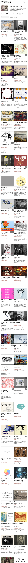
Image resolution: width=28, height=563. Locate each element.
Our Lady (16, 100)
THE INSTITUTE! (18, 235)
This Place (17, 255)
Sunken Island (4, 232)
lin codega (16, 526)
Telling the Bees (18, 187)
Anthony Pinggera (18, 503)
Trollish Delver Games (6, 168)
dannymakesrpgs (4, 33)
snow (2, 461)
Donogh (16, 78)
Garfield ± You (4, 31)
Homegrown (17, 458)
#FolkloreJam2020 (14, 10)
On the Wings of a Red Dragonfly (5, 256)
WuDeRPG (3, 233)
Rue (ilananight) (17, 390)
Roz (1, 393)
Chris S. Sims (4, 146)
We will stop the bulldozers (18, 524)
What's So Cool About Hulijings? (5, 55)
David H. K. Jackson (5, 526)
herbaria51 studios (18, 34)
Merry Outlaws (5, 167)
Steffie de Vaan (17, 301)
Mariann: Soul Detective (4, 323)
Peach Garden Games (6, 212)
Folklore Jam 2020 (16, 6)
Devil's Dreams (18, 77)
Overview (3, 13)
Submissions (9, 13)
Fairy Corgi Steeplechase (18, 55)
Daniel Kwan (17, 170)
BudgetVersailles (4, 101)
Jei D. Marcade (17, 459)
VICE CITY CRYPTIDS (6, 299)
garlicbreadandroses (18, 367)
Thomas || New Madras (6, 124)
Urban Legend (4, 187)
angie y (2, 301)
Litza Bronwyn (19, 9)
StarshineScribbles (5, 279)
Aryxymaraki (17, 279)
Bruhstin (3, 482)
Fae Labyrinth (4, 100)
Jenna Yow (16, 415)
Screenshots (25, 13)
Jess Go (16, 101)
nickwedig (3, 189)
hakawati (16, 413)
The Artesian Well (19, 366)
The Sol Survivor (18, 122)
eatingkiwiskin (4, 504)
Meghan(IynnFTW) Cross (20, 189)
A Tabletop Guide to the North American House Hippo (7, 415)
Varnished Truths (18, 58)
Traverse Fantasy (4, 369)
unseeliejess (12, 9)
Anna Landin (3, 347)
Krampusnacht (18, 501)
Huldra (16, 436)
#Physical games (4, 34)
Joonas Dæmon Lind (19, 482)
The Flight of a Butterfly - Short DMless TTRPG (7, 502)
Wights (16, 299)
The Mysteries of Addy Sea (18, 31)
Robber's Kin (17, 143)
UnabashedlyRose (5, 417)
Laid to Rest (17, 389)
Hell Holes (17, 277)
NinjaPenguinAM (4, 258)
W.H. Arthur (17, 8)
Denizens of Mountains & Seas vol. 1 (20, 167)
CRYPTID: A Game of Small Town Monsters (20, 232)
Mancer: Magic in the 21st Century (19, 479)
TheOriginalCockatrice (19, 549)
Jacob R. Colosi (4, 438)
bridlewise (3, 80)
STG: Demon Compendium (4, 366)
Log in (24, 1)
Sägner (2, 345)
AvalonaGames (17, 438)
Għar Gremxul (17, 324)
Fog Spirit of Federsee (17, 346)
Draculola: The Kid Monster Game (6, 143)
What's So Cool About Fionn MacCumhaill (5, 390)
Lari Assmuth (24, 8)
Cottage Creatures (6, 436)
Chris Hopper (17, 257)
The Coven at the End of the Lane (19, 210)
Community (16, 13)
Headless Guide (5, 210)
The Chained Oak (5, 277)
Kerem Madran (4, 548)
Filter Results (4, 17)
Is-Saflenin (17, 322)
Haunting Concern (5, 546)
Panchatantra (4, 122)
